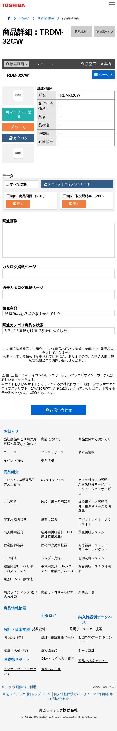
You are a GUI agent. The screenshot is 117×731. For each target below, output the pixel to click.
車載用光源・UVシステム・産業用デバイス (57, 568)
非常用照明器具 (15, 519)
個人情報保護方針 (67, 694)
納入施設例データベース (95, 619)
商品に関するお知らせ (94, 439)
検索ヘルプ (104, 31)
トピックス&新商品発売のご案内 (19, 482)
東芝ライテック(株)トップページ (26, 694)
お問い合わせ (58, 410)
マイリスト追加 (19, 114)
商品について (51, 439)
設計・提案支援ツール (57, 637)
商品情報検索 (46, 18)
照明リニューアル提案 (85, 629)
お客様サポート (17, 659)
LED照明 (10, 502)
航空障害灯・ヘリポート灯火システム (20, 568)
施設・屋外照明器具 (55, 502)
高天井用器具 (13, 532)
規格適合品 (49, 650)
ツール (18, 127)
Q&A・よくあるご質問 (57, 658)
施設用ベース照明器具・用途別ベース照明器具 (94, 506)
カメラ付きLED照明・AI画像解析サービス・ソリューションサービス (94, 486)
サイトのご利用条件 (98, 694)
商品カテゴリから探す (57, 592)
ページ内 (103, 75)
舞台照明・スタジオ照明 (94, 568)
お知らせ (11, 431)
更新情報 (47, 460)
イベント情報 (13, 460)
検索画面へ (17, 64)
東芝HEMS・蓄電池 (18, 579)
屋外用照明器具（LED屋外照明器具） (57, 534)
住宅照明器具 (13, 545)
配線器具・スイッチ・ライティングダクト (94, 547)
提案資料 (38, 629)
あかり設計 (86, 650)
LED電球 (10, 558)
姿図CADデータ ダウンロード (95, 639)
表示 (18, 203)
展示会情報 (86, 452)
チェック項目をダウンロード (67, 184)
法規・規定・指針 (17, 650)
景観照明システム (91, 532)
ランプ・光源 (51, 558)
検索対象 (82, 31)
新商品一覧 (86, 592)
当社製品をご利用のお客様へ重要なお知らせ (20, 441)
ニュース (10, 452)
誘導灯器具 (49, 519)
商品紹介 (24, 18)
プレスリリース (52, 452)
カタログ (18, 138)
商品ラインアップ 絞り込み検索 (20, 594)
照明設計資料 (13, 637)
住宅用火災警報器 (54, 545)
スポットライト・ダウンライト (94, 521)
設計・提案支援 (17, 630)
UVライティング (53, 480)
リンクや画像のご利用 (18, 687)
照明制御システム (91, 558)
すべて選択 (16, 184)
